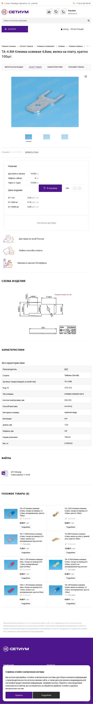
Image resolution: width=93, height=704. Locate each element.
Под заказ (25, 544)
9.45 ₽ (69, 574)
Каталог (10, 29)
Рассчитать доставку (46, 223)
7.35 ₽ (24, 548)
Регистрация (77, 29)
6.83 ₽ (24, 523)
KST (66, 369)
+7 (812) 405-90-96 (83, 3)
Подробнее (25, 527)
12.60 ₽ (70, 548)
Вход (66, 29)
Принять (19, 695)
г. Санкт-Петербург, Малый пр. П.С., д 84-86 (20, 3)
